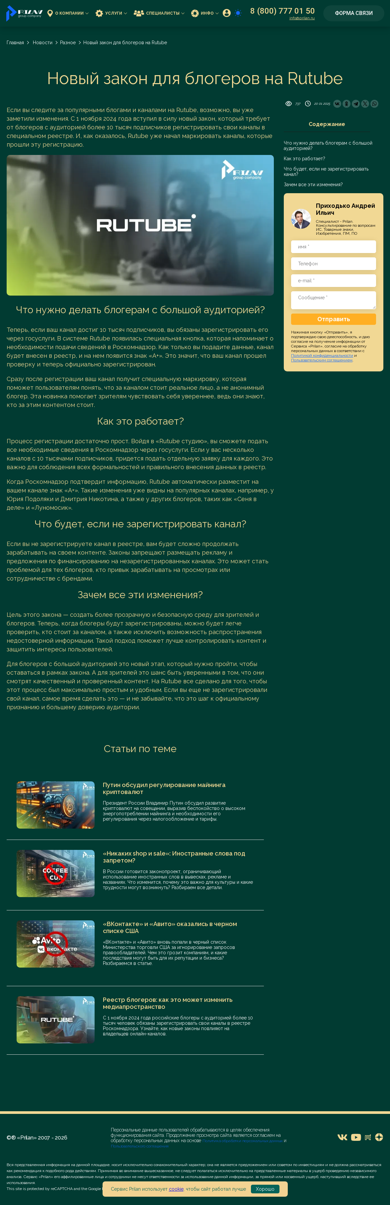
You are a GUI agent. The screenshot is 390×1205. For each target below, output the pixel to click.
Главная (15, 42)
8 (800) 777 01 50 (282, 11)
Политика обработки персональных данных (243, 1140)
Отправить (333, 319)
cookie (176, 1189)
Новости (42, 42)
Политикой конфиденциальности (322, 355)
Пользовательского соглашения (140, 1146)
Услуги (111, 13)
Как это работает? (304, 158)
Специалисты (159, 13)
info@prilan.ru (302, 18)
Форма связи (354, 13)
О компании (68, 13)
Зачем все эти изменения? (313, 184)
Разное (68, 42)
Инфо (205, 13)
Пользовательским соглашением (321, 360)
